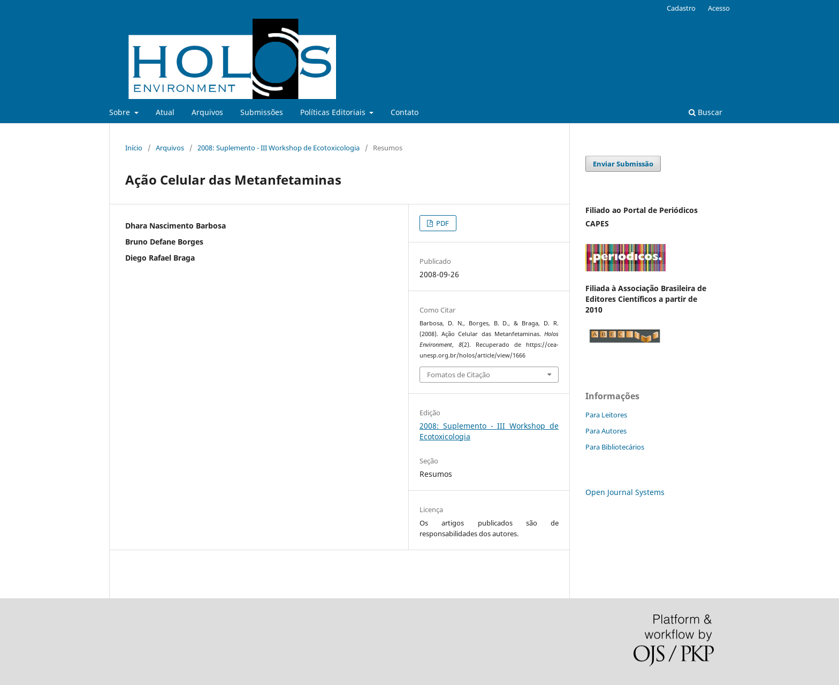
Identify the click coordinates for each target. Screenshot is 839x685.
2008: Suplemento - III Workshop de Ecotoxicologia (278, 148)
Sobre (120, 112)
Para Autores (606, 431)
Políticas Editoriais (334, 112)
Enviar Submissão (623, 164)
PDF (441, 223)
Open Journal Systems (625, 492)
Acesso (719, 8)
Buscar (705, 112)
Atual (165, 112)
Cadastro (681, 8)
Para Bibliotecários (614, 447)
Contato (404, 112)
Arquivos (207, 112)
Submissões (261, 112)
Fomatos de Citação (458, 374)
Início (133, 148)
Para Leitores (606, 415)
